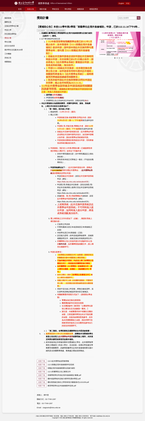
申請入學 (8, 30)
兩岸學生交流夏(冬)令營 (14, 50)
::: (15, 9)
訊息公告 (30, 9)
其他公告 (8, 58)
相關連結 (8, 62)
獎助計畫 (8, 38)
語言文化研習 (10, 46)
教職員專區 (93, 9)
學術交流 (55, 9)
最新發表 (8, 18)
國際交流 (8, 22)
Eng (121, 3)
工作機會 (8, 54)
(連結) (61, 98)
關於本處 (43, 9)
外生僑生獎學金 (10, 34)
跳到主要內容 (5, 1)
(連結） (60, 95)
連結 (86, 100)
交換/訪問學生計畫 (12, 26)
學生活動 (8, 42)
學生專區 (68, 9)
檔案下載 (41, 361)
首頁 (20, 9)
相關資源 (80, 9)
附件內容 (62, 244)
